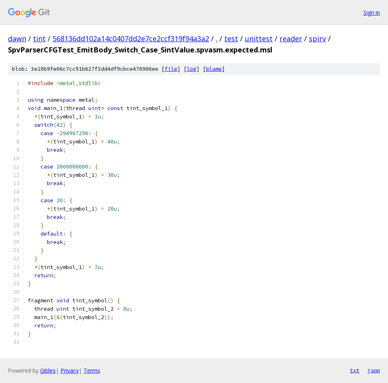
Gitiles (48, 370)
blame (214, 69)
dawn (17, 38)
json (373, 370)
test (231, 38)
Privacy (69, 370)
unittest (259, 38)
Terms (91, 370)
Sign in (371, 12)
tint (39, 38)
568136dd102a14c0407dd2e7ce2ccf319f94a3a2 (130, 38)
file (171, 69)
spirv (317, 38)
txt (354, 370)
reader (290, 38)
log (191, 69)
